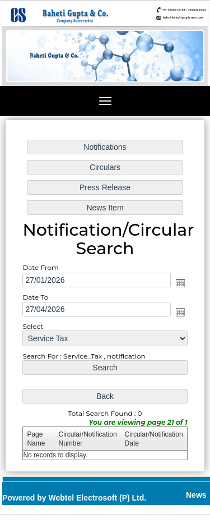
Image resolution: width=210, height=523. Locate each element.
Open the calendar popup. (177, 283)
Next (181, 66)
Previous (27, 66)
